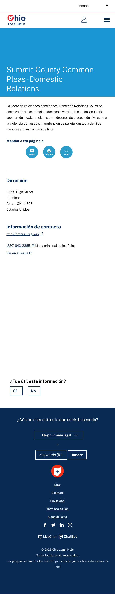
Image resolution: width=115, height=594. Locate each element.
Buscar (77, 455)
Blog (57, 485)
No (33, 391)
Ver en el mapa (17, 253)
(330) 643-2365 (18, 246)
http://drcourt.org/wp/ (22, 234)
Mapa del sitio (57, 517)
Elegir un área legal (59, 435)
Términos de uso (57, 509)
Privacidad (57, 501)
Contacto (57, 493)
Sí (15, 391)
